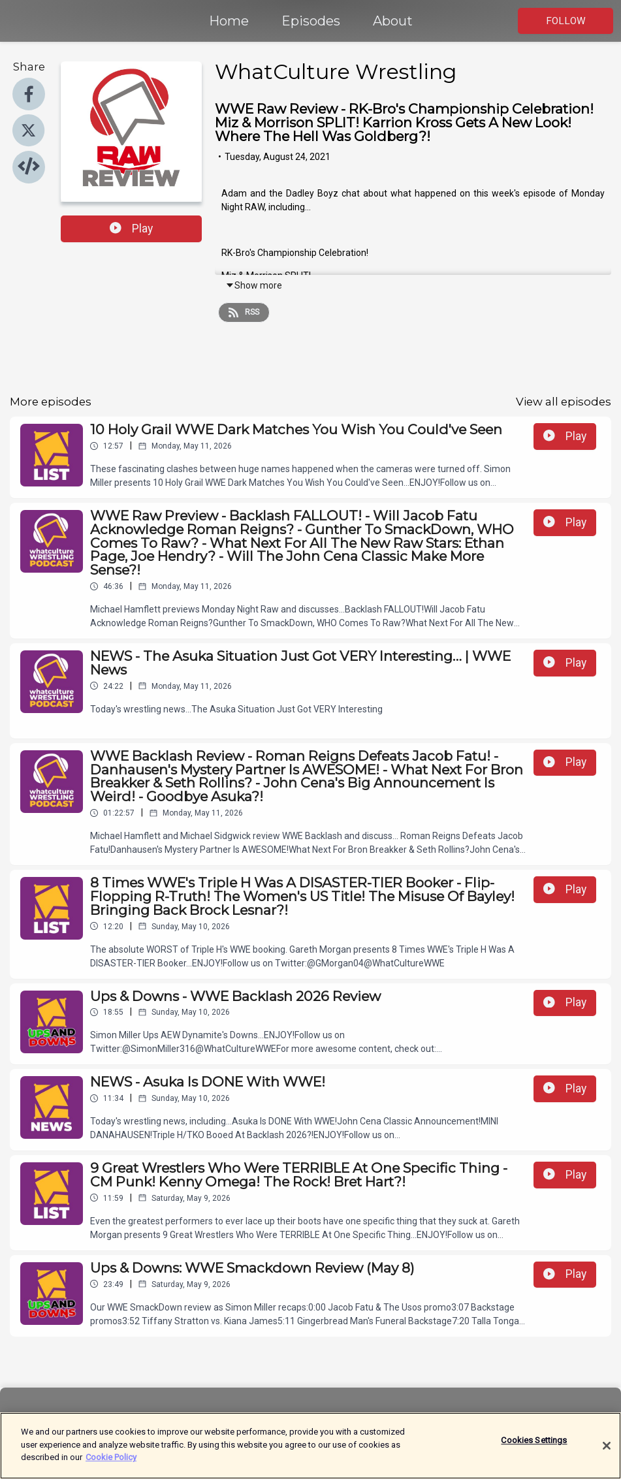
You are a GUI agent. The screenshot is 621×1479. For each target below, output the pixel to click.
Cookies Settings (534, 1450)
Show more (253, 285)
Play (131, 228)
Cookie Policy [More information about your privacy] (111, 1467)
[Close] (606, 1454)
